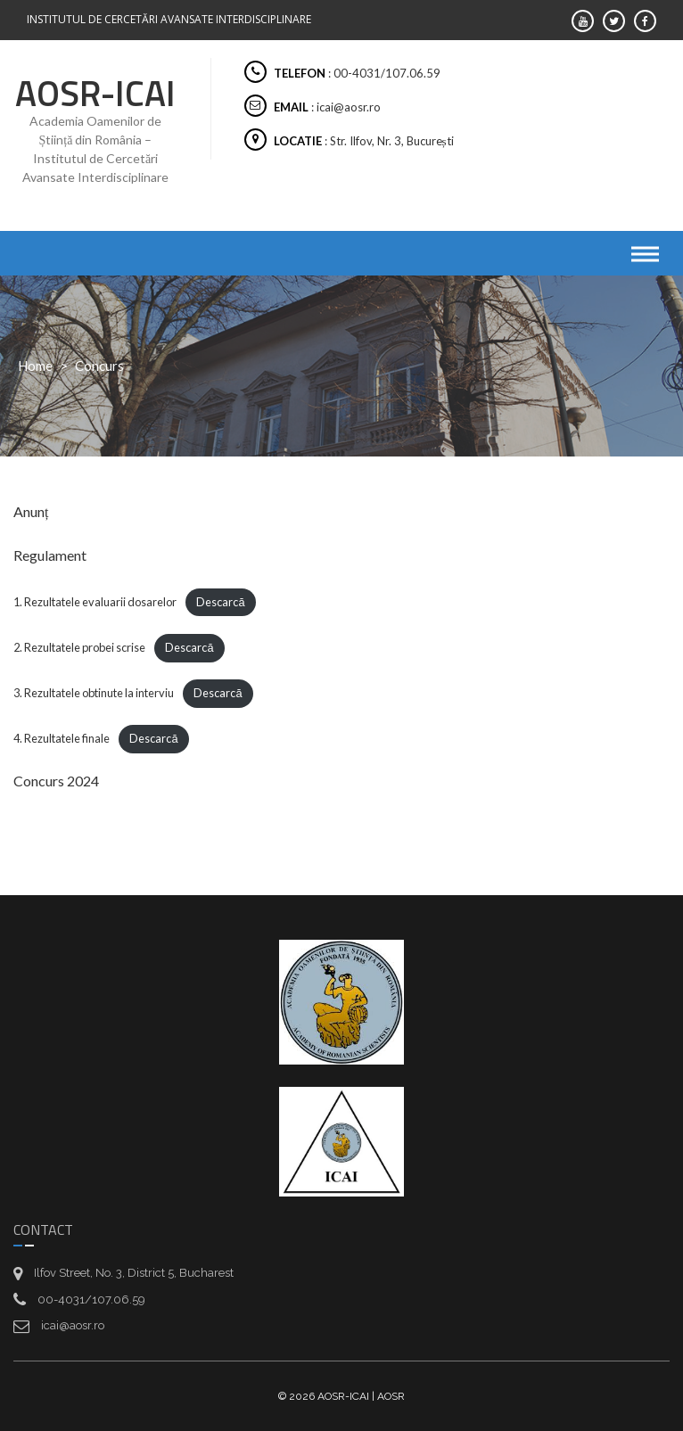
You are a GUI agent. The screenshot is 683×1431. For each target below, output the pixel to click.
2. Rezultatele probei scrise (79, 647)
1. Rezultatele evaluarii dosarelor (95, 602)
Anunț (30, 511)
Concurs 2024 (56, 780)
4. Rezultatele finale (61, 738)
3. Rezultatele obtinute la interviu (93, 693)
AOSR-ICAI (95, 93)
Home (35, 366)
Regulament (49, 555)
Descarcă (220, 602)
